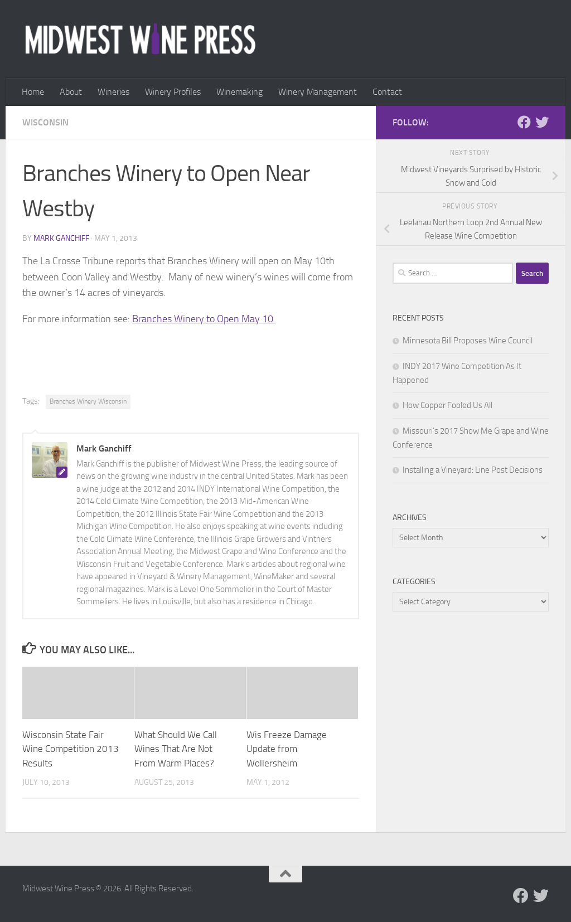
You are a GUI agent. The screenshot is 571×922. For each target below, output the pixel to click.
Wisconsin (45, 122)
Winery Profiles (173, 91)
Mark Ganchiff (61, 238)
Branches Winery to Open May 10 (203, 319)
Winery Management (317, 91)
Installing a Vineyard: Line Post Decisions (473, 470)
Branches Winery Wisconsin (88, 401)
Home (33, 91)
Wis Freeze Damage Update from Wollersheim (286, 749)
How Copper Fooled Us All (447, 405)
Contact (387, 91)
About (71, 91)
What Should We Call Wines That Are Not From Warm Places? (175, 749)
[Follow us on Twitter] (542, 122)
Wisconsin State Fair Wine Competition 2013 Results (70, 749)
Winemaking (239, 91)
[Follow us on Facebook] (524, 122)
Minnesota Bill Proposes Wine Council (468, 341)
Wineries (113, 91)
